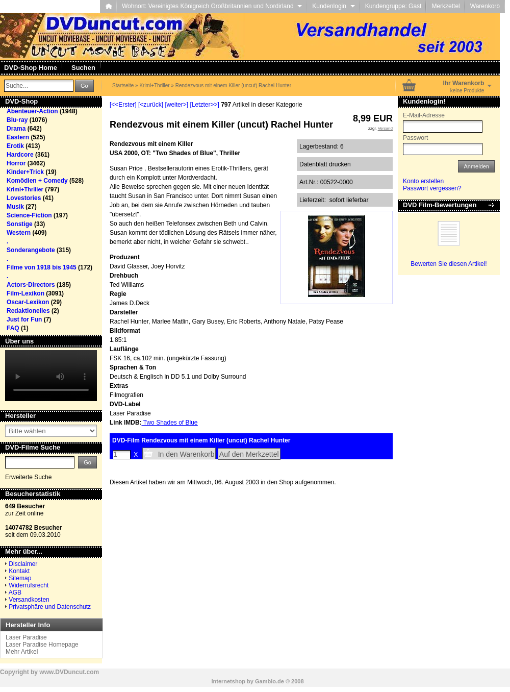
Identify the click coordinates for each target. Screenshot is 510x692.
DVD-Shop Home (30, 67)
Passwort (415, 137)
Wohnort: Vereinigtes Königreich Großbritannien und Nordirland (212, 6)
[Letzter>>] (204, 104)
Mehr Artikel (22, 651)
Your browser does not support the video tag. (51, 375)
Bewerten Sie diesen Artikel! (449, 263)
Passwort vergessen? (432, 188)
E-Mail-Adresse (424, 115)
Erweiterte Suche (28, 477)
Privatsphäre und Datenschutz (50, 606)
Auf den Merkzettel (249, 454)
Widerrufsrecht (28, 585)
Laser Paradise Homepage (42, 644)
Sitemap (20, 578)
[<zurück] (150, 104)
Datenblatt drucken (325, 164)
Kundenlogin (333, 6)
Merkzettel (445, 6)
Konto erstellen (423, 181)
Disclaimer (23, 563)
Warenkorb (485, 6)
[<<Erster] (123, 104)
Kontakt (19, 571)
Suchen (83, 67)
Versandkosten (29, 599)
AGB (15, 592)
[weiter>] (176, 104)
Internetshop (228, 681)
